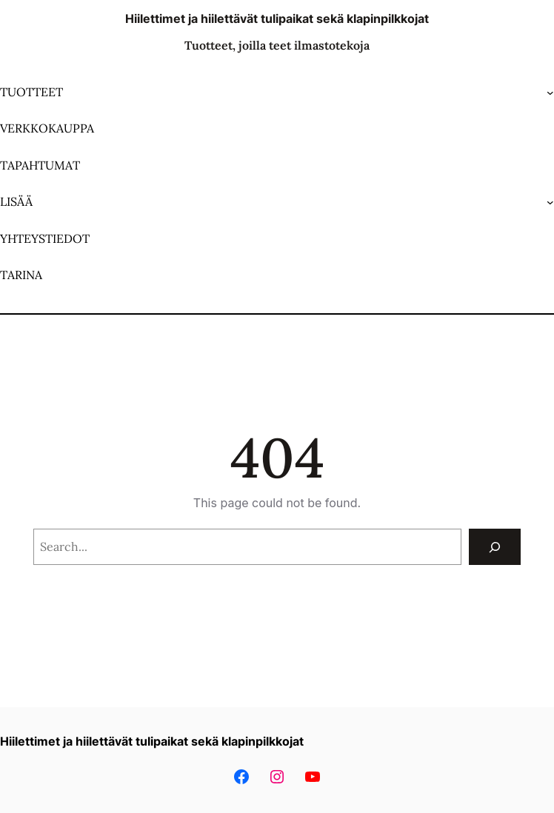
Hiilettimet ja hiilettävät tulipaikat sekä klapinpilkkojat (277, 19)
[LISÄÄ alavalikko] (550, 202)
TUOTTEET (31, 91)
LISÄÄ (16, 201)
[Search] (495, 547)
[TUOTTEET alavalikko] (550, 92)
